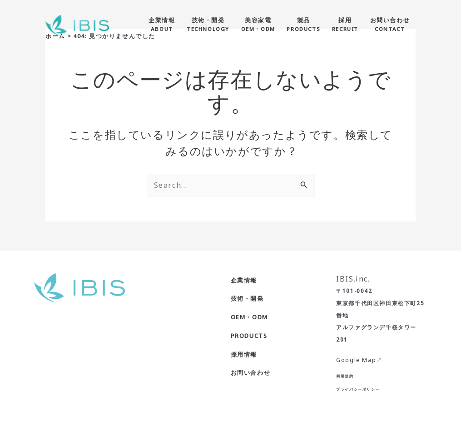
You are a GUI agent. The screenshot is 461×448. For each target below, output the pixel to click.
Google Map (356, 360)
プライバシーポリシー (358, 389)
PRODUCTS (249, 336)
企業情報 (244, 280)
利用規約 (344, 375)
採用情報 (244, 354)
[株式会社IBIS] (77, 25)
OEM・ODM (249, 317)
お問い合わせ (251, 372)
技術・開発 (247, 298)
